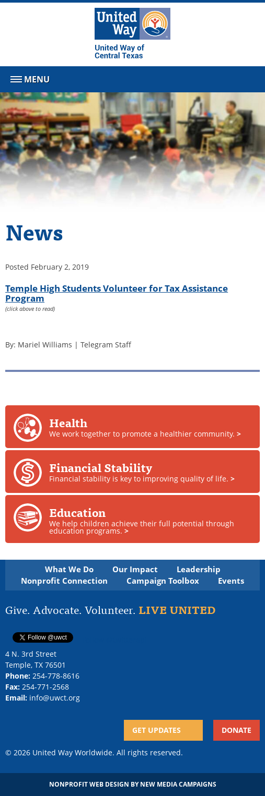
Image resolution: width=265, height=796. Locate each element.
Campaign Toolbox (162, 580)
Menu (29, 81)
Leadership (199, 569)
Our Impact (135, 569)
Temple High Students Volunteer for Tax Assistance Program (116, 293)
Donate (236, 730)
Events (231, 580)
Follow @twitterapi (114, 640)
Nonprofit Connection (64, 580)
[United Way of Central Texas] (132, 34)
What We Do (69, 569)
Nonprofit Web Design (89, 784)
